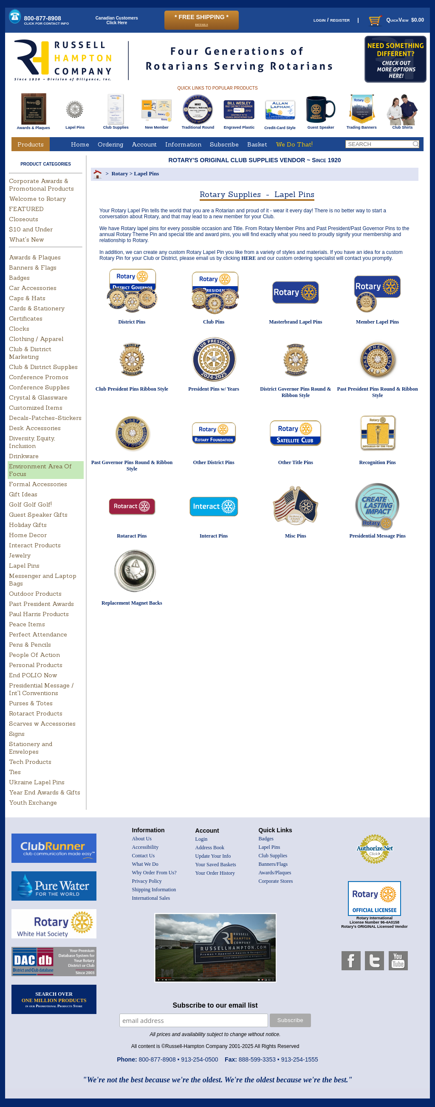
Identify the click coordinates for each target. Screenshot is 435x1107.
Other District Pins (213, 462)
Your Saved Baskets (215, 865)
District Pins (132, 322)
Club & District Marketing (30, 353)
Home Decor (28, 535)
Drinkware (24, 456)
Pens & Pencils (30, 644)
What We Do (145, 864)
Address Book (209, 848)
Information (183, 144)
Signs (17, 734)
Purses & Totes (31, 703)
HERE (248, 258)
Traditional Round (198, 126)
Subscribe (224, 144)
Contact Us (143, 856)
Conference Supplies (39, 387)
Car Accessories (32, 288)
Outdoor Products (35, 593)
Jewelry (20, 555)
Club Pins (213, 322)
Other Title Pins (295, 462)
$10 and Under (31, 229)
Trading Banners (362, 126)
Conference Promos (38, 377)
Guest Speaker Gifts (38, 514)
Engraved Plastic (239, 126)
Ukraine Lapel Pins (37, 782)
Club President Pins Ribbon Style (132, 389)
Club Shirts (402, 126)
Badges (19, 278)
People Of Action (34, 655)
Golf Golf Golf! (30, 504)
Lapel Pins (75, 126)
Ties (15, 772)
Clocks (19, 328)
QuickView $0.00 (395, 20)
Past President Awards (41, 604)
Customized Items (35, 407)
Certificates (25, 318)
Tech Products (30, 762)
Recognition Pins (377, 462)
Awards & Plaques (33, 125)
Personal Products (35, 665)
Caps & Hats (27, 298)
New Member (156, 126)
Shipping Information (154, 890)
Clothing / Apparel (36, 339)
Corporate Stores (276, 881)
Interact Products (35, 545)
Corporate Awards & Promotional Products (41, 184)
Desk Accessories (35, 428)
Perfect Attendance (38, 634)
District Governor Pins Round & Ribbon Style (295, 392)
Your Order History (215, 873)
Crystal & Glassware (38, 397)
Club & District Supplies (43, 367)
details (201, 24)
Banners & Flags (32, 267)
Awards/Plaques (275, 873)
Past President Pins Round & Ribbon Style (377, 392)
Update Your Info (213, 856)
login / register (332, 20)
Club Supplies (116, 126)
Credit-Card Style (280, 126)
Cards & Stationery (37, 308)
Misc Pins (295, 536)
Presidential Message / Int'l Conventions (41, 689)
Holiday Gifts (28, 525)
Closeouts (23, 219)
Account (144, 144)
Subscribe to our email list (215, 1005)
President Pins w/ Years (213, 389)
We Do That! (294, 144)
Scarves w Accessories (42, 723)
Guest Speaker (321, 126)
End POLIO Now (33, 675)
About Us (142, 839)
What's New (26, 239)
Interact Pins (214, 536)
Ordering (110, 144)
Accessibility (145, 847)
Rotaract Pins (132, 536)
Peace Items (27, 624)
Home (80, 144)
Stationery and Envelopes (30, 747)
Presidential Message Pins (377, 536)
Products (30, 144)
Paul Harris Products (39, 614)
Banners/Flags (273, 864)
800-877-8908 (46, 20)
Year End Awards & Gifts (44, 792)
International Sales (151, 898)
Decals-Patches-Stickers (45, 418)
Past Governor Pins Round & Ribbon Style (131, 465)
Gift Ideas (23, 494)
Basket (257, 144)
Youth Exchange (33, 802)
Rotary (119, 173)
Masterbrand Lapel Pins (295, 322)
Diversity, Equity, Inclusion (32, 442)
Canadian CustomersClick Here (117, 20)
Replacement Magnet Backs (132, 603)
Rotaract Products (35, 713)
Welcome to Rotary (37, 199)
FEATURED (26, 209)
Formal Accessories (38, 484)
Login (201, 839)
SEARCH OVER (54, 999)
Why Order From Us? (154, 873)
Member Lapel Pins (377, 322)
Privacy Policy (147, 881)
